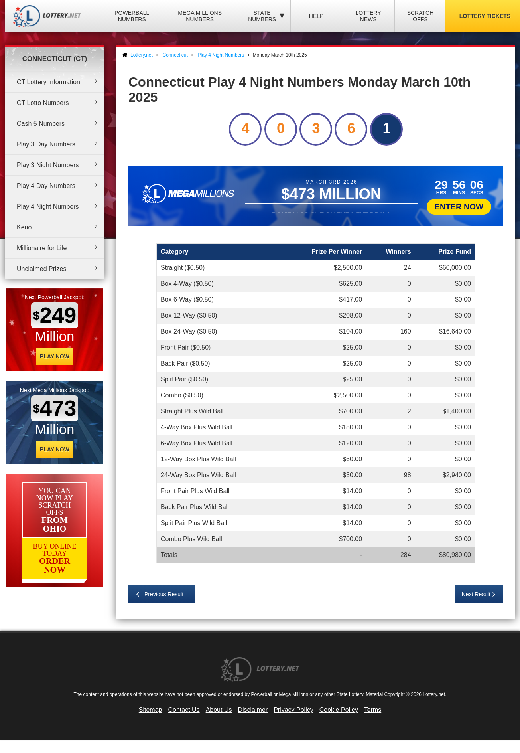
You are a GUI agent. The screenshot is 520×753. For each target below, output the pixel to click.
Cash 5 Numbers (41, 123)
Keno (24, 227)
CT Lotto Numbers (43, 102)
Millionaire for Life (42, 248)
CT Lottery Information (48, 82)
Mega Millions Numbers (200, 16)
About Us (219, 709)
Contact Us (184, 709)
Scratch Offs (420, 16)
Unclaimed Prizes (41, 268)
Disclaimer (253, 709)
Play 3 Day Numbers (46, 144)
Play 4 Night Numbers (48, 206)
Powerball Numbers (131, 16)
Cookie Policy (338, 709)
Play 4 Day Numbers (46, 185)
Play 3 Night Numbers (48, 165)
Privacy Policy (293, 709)
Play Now (54, 356)
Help (316, 16)
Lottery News (368, 16)
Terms (373, 709)
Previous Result (163, 594)
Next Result (476, 594)
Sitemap (150, 709)
